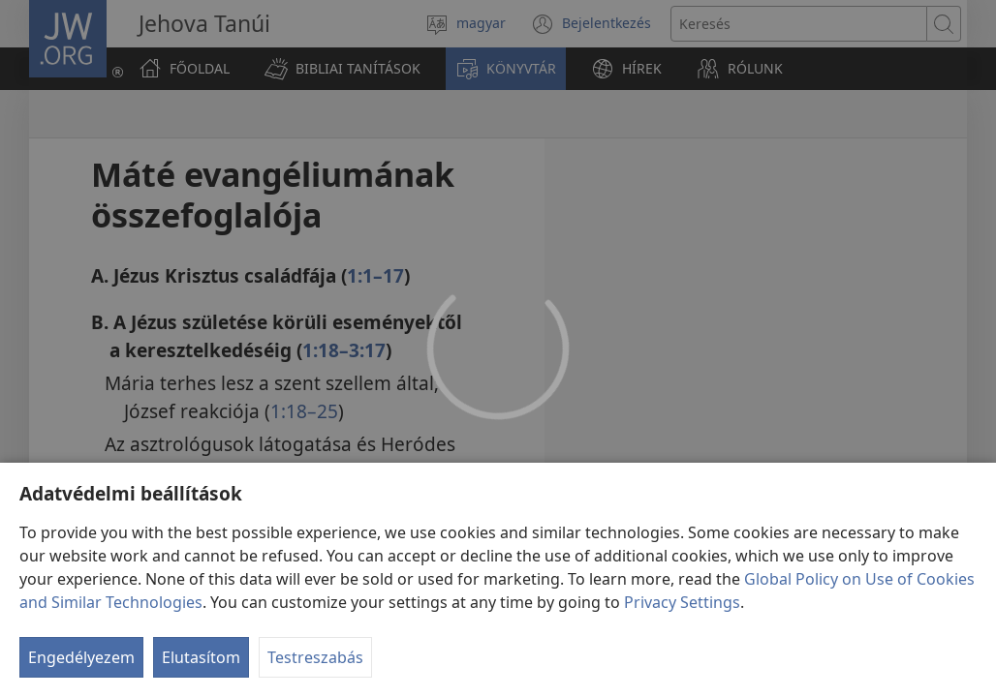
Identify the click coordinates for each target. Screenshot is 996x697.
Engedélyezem (81, 657)
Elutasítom (201, 657)
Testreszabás (315, 657)
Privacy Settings (682, 602)
